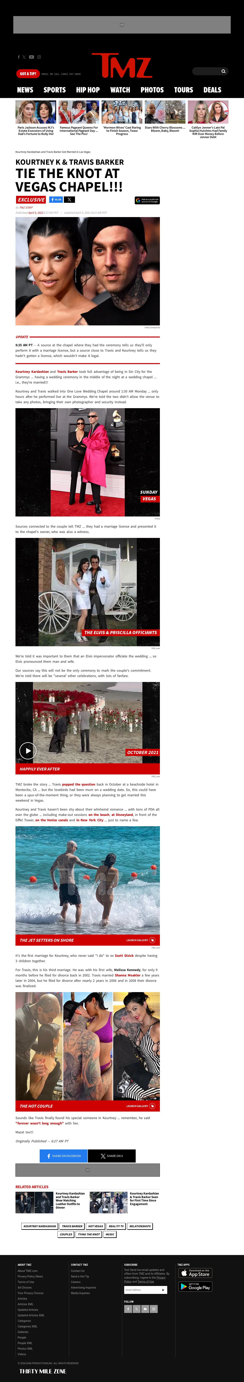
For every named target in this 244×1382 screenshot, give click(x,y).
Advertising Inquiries (83, 1287)
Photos (152, 90)
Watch (120, 90)
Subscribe (163, 1290)
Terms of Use (26, 1282)
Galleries (23, 1332)
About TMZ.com (28, 1270)
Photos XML (25, 1348)
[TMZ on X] (24, 57)
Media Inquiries (80, 1293)
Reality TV (116, 1226)
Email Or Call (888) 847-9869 (61, 74)
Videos (22, 1354)
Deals (212, 90)
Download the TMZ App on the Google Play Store (195, 1287)
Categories (24, 1320)
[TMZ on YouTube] (145, 1309)
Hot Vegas (95, 1226)
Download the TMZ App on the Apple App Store (195, 1273)
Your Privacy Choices (31, 1293)
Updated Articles (28, 1309)
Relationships (139, 1226)
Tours (183, 90)
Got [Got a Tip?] (28, 74)
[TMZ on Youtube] (31, 57)
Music (110, 1234)
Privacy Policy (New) (30, 1276)
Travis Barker (72, 1226)
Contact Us (78, 1270)
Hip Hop (88, 90)
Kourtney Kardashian (39, 1226)
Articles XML (26, 1304)
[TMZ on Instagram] (39, 57)
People (22, 1337)
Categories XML (27, 1326)
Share (63, 1156)
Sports (55, 90)
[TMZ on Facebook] (18, 57)
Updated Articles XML (31, 1315)
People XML (25, 1343)
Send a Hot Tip (80, 1276)
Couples (66, 1234)
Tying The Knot (89, 1234)
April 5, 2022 (35, 212)
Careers (76, 1282)
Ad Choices (25, 1287)
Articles (22, 1298)
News (25, 90)
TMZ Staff (26, 207)
